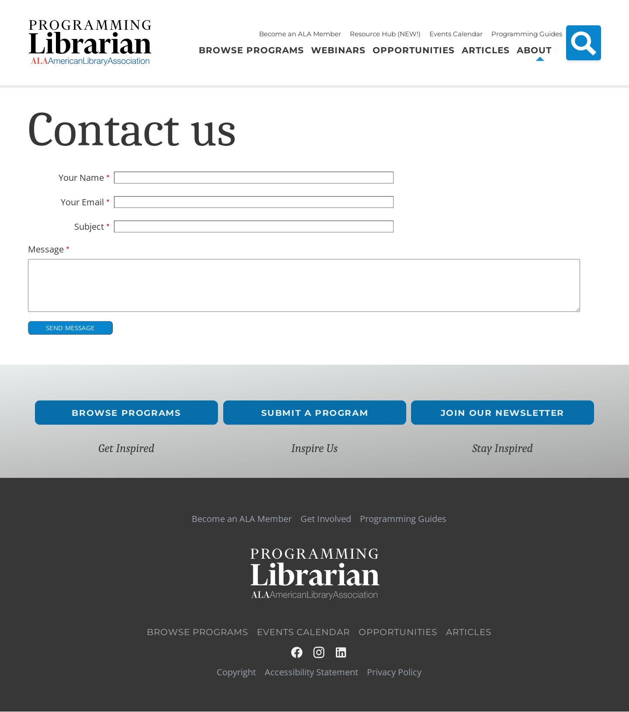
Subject (89, 226)
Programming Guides (526, 34)
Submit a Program (314, 413)
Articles (468, 632)
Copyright (236, 672)
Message (46, 249)
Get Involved (326, 519)
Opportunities (398, 632)
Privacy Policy (394, 672)
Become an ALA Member (300, 34)
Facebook (297, 652)
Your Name (81, 177)
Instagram (319, 652)
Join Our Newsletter (502, 413)
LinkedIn (341, 652)
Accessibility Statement (311, 672)
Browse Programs (126, 413)
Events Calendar (456, 34)
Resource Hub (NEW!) (385, 34)
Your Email (82, 202)
